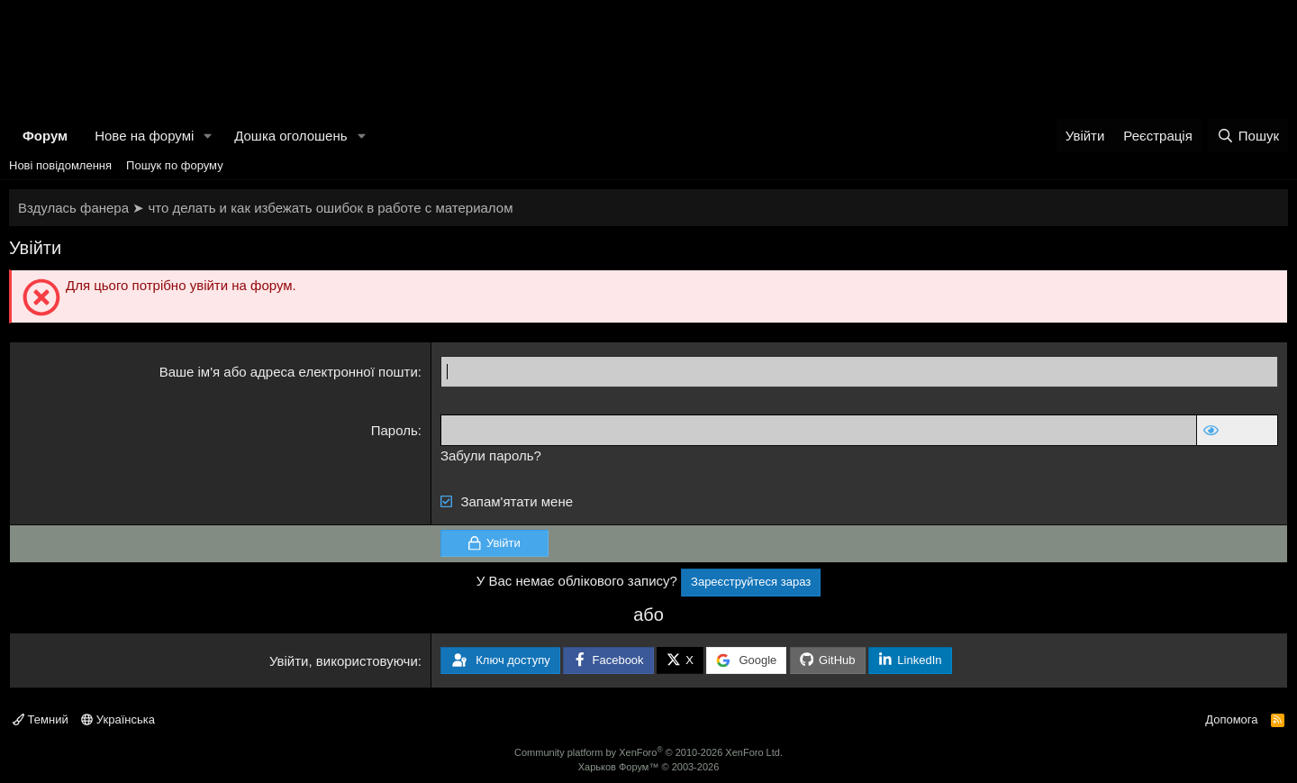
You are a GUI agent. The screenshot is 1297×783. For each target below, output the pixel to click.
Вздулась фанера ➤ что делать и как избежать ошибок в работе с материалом (265, 207)
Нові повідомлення (60, 165)
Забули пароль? (490, 455)
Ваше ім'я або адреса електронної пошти (288, 371)
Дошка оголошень (290, 135)
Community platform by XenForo (648, 752)
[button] (208, 135)
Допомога (1231, 719)
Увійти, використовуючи (343, 661)
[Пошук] (1248, 135)
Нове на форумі (144, 135)
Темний (40, 719)
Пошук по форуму (174, 165)
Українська (118, 719)
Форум (45, 135)
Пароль (394, 430)
